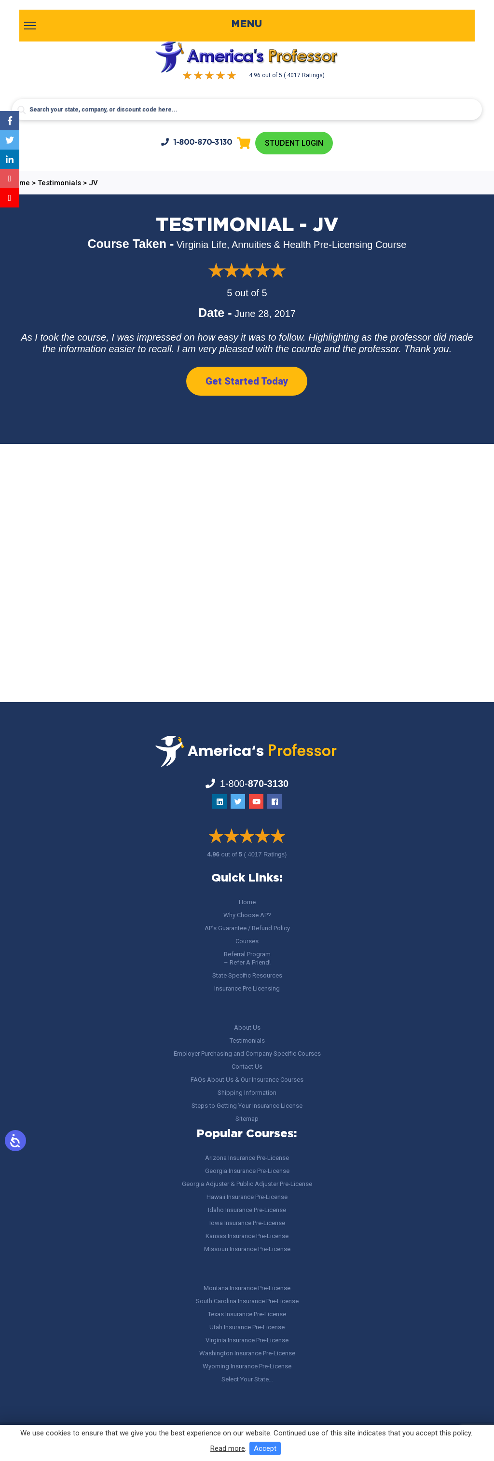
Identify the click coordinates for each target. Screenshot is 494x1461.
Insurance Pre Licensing (247, 988)
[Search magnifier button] (21, 110)
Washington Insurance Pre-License (247, 1353)
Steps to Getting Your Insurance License (247, 1105)
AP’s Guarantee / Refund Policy (247, 928)
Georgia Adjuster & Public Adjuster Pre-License (247, 1183)
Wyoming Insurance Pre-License (247, 1366)
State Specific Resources (247, 975)
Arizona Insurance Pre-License (247, 1157)
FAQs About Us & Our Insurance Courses (247, 1079)
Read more (227, 1448)
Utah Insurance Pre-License (247, 1327)
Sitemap (247, 1118)
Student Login (294, 143)
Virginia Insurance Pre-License (247, 1340)
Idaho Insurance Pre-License (247, 1209)
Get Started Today (247, 381)
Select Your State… (247, 1379)
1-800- (197, 142)
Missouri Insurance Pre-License (247, 1249)
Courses (247, 941)
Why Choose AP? (247, 915)
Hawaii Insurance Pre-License (247, 1196)
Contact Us (247, 1066)
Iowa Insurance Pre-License (247, 1223)
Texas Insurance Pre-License (247, 1314)
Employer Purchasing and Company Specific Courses (247, 1053)
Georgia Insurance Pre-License (247, 1170)
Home (247, 902)
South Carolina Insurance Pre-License (247, 1301)
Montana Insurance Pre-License (247, 1288)
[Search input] (246, 109)
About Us (247, 1027)
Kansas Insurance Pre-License (247, 1236)
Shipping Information (247, 1092)
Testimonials (247, 1040)
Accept (265, 1448)
